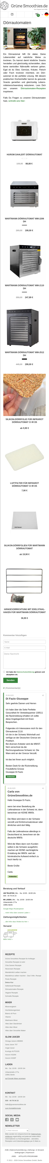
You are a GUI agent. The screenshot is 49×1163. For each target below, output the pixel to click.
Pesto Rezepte (10, 979)
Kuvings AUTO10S (12, 1051)
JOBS (13, 1156)
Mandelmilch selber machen (15, 972)
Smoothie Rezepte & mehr (15, 962)
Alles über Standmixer (13, 1024)
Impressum (30, 1153)
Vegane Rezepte (11, 993)
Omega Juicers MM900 (14, 1041)
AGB (6, 1150)
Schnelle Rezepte (12, 996)
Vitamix (8, 1017)
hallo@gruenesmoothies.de (15, 1104)
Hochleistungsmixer (12, 1010)
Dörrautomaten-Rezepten (33, 88)
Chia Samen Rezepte (13, 965)
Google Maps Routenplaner (13, 909)
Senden (11, 680)
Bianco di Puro (10, 1013)
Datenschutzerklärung (25, 672)
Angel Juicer (10, 1048)
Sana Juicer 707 (11, 1045)
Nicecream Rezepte (12, 969)
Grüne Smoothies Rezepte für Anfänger (20, 959)
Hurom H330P (10, 1058)
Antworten (11, 777)
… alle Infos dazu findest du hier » (16, 922)
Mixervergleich (10, 1007)
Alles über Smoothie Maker (15, 1030)
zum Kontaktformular (13, 1108)
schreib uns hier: (16, 101)
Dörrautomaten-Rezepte (14, 989)
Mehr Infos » (8, 939)
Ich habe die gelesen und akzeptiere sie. (25, 673)
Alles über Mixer (11, 1027)
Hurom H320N (10, 1055)
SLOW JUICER (12, 1037)
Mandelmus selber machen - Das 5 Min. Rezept (23, 976)
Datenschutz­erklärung (18, 1150)
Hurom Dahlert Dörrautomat (24, 154)
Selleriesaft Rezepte (12, 986)
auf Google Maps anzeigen (15, 1078)
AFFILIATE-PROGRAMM (28, 1156)
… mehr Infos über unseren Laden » (16, 913)
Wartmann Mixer (11, 1020)
